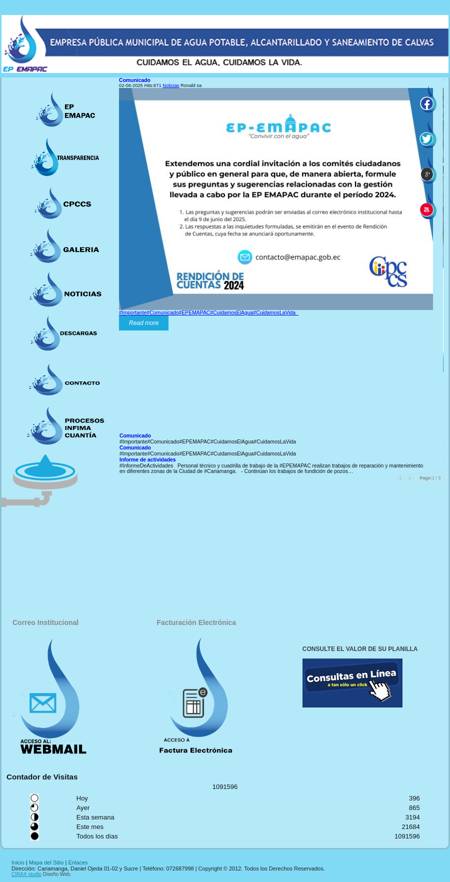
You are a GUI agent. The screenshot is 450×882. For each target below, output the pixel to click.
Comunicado (134, 80)
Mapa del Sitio (46, 863)
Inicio (18, 863)
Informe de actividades (148, 459)
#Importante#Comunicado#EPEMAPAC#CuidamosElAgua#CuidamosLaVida (208, 313)
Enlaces (78, 863)
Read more (143, 323)
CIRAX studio (27, 874)
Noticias (170, 85)
